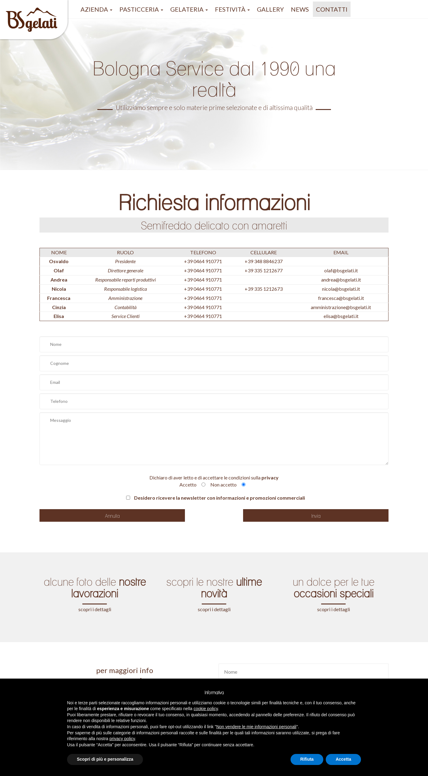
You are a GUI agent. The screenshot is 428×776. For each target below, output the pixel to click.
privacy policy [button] (122, 738)
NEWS (300, 9)
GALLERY (270, 9)
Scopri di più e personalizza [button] (105, 759)
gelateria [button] (189, 9)
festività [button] (232, 9)
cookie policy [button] (205, 708)
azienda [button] (96, 9)
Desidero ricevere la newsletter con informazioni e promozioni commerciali (215, 498)
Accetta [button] (343, 759)
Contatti (331, 9)
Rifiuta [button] (307, 759)
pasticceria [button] (141, 9)
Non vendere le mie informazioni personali (256, 726)
